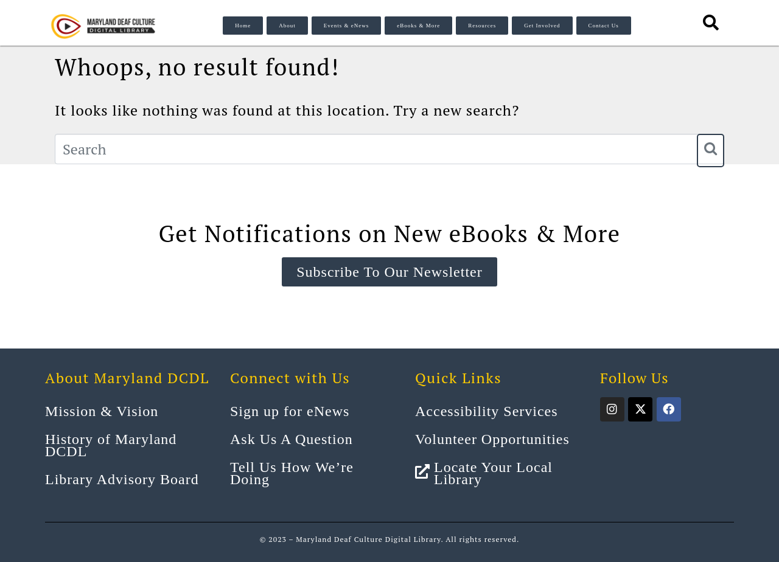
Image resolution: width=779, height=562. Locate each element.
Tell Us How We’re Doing (292, 473)
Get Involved (542, 26)
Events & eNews (346, 26)
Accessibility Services (486, 411)
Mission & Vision (101, 411)
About (287, 26)
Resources (482, 26)
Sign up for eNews (289, 411)
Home (243, 26)
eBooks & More (418, 26)
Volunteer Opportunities (492, 439)
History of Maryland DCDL (110, 445)
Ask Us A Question (291, 439)
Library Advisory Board (122, 479)
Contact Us (604, 26)
